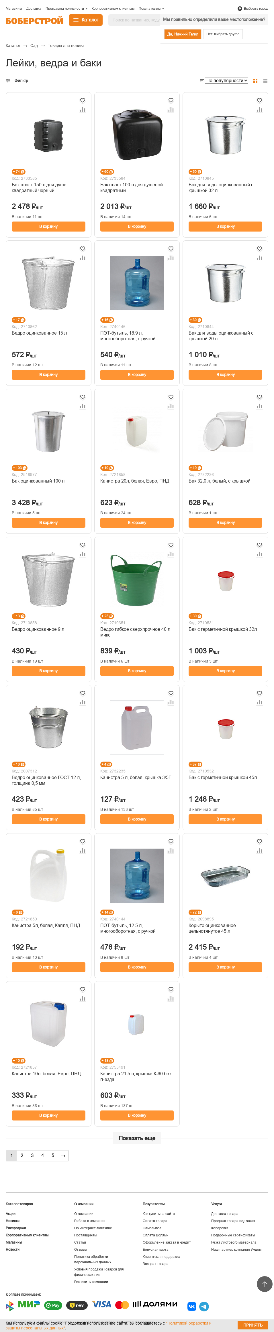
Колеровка (219, 1228)
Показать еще (137, 1138)
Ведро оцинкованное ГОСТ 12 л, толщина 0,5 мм (46, 780)
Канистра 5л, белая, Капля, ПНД (46, 925)
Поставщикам (85, 1235)
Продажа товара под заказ (233, 1221)
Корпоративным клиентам (27, 1235)
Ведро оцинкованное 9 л (38, 629)
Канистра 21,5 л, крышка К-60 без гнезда (135, 1076)
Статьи (80, 1242)
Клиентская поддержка (161, 1257)
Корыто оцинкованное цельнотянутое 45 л (212, 928)
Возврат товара (156, 1264)
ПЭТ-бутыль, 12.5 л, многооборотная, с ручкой (128, 928)
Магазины (14, 1242)
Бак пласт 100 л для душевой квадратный (131, 187)
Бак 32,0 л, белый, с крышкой (219, 481)
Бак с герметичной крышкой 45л (223, 777)
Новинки (12, 1221)
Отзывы (80, 1250)
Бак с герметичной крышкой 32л (223, 629)
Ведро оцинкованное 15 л (39, 333)
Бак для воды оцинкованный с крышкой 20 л (221, 336)
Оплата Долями (156, 1235)
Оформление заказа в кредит (167, 1242)
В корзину (48, 226)
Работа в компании (89, 1221)
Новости (12, 1250)
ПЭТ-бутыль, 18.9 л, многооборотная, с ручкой (128, 336)
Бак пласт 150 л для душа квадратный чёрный (39, 187)
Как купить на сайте (159, 1214)
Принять (253, 1325)
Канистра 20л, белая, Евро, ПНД (134, 481)
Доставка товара (224, 1214)
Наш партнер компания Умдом (236, 1250)
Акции (10, 1214)
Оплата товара (155, 1221)
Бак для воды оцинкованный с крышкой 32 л (221, 187)
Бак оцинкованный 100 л (38, 481)
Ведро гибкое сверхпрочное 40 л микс (135, 632)
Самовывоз (152, 1228)
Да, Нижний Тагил (182, 34)
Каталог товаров (19, 1204)
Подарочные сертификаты (233, 1235)
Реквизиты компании (91, 1282)
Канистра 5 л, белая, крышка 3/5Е (136, 777)
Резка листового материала (234, 1242)
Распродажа (16, 1228)
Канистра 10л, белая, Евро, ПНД (46, 1073)
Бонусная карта (156, 1250)
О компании (83, 1214)
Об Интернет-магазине (93, 1228)
